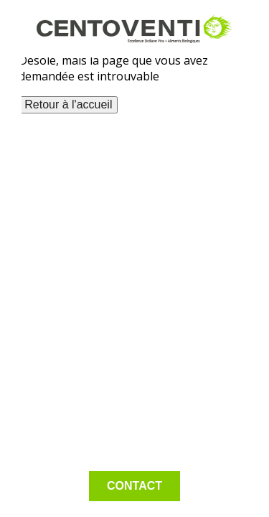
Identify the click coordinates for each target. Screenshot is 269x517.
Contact (134, 486)
